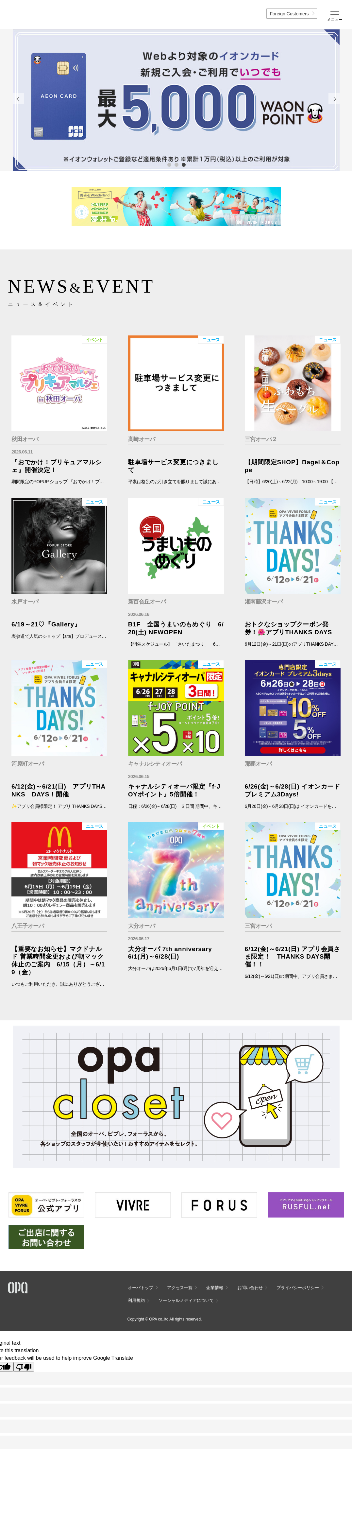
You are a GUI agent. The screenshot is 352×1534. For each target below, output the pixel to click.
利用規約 (136, 1300)
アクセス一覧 (180, 1287)
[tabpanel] (176, 100)
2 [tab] (176, 164)
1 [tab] (169, 164)
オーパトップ (140, 1287)
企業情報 (214, 1287)
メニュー (335, 19)
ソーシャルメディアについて (186, 1300)
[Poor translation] (23, 1367)
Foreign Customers (289, 13)
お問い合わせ (250, 1287)
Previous (18, 98)
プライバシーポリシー (298, 1287)
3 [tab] (183, 164)
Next (334, 98)
